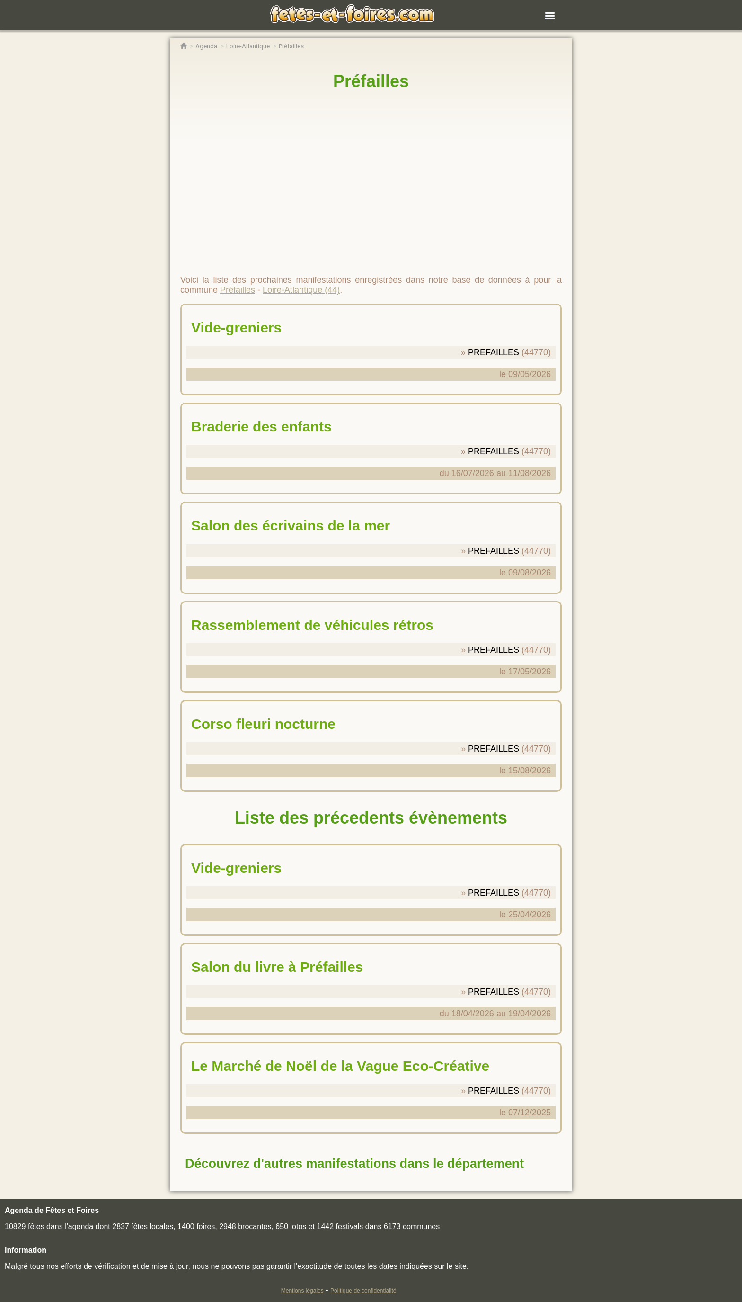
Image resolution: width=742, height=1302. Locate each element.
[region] (371, 178)
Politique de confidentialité (363, 1290)
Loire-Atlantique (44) (301, 290)
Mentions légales (302, 1290)
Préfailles (371, 81)
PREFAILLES (493, 352)
